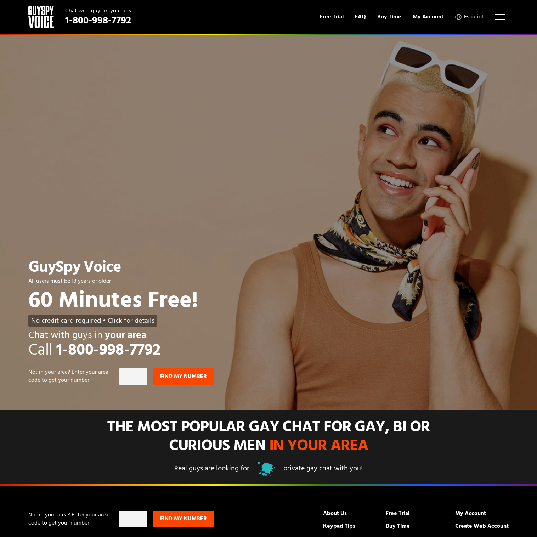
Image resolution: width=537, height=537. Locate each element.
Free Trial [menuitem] (332, 17)
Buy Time (398, 526)
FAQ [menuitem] (360, 17)
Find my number (183, 376)
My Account (470, 513)
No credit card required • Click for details (92, 321)
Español (469, 17)
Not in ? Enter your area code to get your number (68, 376)
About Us (335, 513)
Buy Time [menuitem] (389, 17)
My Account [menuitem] (428, 17)
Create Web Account (482, 526)
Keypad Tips (339, 526)
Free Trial (397, 513)
